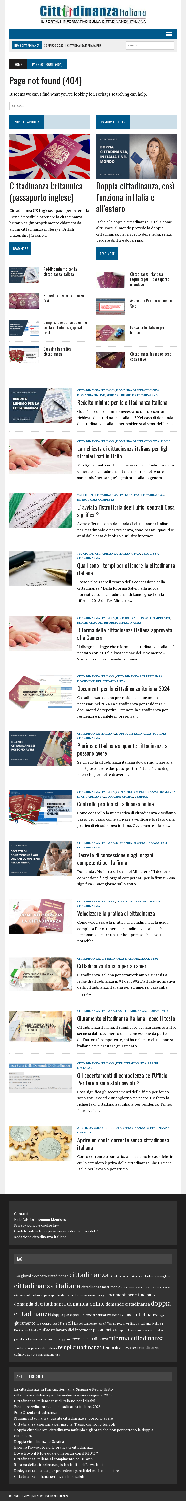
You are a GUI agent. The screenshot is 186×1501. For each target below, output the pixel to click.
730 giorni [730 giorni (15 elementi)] (22, 1275)
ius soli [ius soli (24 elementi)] (65, 1323)
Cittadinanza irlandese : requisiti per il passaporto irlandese (149, 279)
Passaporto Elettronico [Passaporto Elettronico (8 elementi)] (128, 1330)
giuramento (157, 1011)
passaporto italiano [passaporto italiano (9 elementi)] (153, 1330)
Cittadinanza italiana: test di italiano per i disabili (55, 1401)
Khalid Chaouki (89, 623)
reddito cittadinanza (122, 395)
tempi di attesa (128, 901)
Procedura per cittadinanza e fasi (64, 298)
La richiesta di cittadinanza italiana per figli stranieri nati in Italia (122, 452)
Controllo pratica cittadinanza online (115, 804)
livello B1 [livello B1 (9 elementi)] (157, 1323)
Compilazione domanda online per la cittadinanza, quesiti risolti (65, 328)
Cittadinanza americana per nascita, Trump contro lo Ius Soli (64, 1424)
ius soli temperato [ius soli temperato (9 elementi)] (85, 1323)
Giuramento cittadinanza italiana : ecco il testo (126, 1018)
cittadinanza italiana (96, 390)
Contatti (21, 1213)
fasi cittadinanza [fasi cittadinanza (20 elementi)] (141, 1314)
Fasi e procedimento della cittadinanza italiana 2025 (57, 1406)
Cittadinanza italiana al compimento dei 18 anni (53, 1459)
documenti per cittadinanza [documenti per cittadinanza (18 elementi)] (132, 1295)
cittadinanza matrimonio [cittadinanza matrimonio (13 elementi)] (100, 1287)
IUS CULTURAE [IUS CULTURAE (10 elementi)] (47, 1323)
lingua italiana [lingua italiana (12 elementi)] (140, 1323)
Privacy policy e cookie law (36, 1225)
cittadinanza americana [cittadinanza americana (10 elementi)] (125, 1276)
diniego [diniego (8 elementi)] (101, 1295)
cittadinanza (88, 958)
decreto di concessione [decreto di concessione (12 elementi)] (78, 1295)
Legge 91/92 (149, 958)
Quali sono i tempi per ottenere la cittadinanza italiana (126, 569)
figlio (165, 441)
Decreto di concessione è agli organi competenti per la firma (115, 858)
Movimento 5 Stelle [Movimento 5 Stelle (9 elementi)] (26, 1330)
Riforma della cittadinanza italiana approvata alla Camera (124, 634)
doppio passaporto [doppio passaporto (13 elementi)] (67, 1315)
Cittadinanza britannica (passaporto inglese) (46, 191)
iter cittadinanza (131, 1063)
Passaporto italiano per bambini (147, 330)
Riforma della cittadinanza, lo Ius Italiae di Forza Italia (59, 1465)
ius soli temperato (154, 618)
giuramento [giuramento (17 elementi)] (25, 1323)
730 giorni (85, 495)
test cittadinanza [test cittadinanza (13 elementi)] (145, 1348)
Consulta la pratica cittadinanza (57, 351)
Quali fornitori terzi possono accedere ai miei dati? (56, 1231)
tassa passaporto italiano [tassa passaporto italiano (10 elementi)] (40, 1348)
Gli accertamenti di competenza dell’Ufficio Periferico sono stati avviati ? (122, 1079)
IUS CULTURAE (126, 618)
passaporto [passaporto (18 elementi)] (103, 1330)
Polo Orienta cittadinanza (35, 1412)
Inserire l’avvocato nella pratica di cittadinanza (53, 1447)
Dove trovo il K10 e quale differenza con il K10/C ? (56, 1453)
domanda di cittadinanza (137, 390)
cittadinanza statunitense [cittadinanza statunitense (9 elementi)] (138, 1287)
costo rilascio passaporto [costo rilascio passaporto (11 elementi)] (42, 1295)
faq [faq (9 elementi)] (122, 1315)
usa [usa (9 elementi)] (57, 1355)
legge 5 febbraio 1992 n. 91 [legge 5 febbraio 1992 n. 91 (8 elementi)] (113, 1323)
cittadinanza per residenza (139, 676)
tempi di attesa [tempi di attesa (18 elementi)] (117, 1348)
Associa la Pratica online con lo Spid (153, 303)
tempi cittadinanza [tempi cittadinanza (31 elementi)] (80, 1347)
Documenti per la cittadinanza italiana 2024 (123, 688)
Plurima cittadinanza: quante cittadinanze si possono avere (122, 749)
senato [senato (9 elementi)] (18, 1348)
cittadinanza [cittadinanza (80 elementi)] (89, 1274)
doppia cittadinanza (133, 733)
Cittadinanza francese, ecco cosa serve (150, 356)
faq (137, 553)
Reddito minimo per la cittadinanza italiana (60, 271)
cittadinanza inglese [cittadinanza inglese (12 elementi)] (156, 1276)
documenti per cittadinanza (101, 681)
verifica (141, 797)
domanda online (119, 797)
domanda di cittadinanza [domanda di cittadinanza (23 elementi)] (40, 1304)
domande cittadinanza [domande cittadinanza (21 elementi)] (128, 1304)
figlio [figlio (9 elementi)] (162, 1315)
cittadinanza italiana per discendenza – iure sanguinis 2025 (63, 1395)
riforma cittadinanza (122, 623)
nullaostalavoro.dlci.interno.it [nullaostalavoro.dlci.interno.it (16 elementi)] (65, 1330)
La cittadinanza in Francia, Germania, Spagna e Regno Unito (63, 1389)
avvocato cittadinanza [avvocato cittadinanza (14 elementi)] (50, 1275)
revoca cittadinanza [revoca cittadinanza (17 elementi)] (90, 1339)
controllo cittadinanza (137, 792)
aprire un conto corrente (99, 1128)
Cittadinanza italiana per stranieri (112, 965)
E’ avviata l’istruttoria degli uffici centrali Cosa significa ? (125, 511)
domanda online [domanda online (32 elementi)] (86, 1303)
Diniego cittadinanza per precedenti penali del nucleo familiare (66, 1470)
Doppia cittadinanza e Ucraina (39, 1441)
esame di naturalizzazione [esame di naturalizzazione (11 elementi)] (101, 1315)
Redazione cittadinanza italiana (40, 1236)
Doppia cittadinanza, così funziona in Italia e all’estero (135, 197)
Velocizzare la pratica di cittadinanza (116, 913)
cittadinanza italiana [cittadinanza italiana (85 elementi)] (47, 1285)
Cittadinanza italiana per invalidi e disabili (49, 1476)
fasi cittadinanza (149, 495)
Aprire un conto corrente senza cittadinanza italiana (123, 1143)
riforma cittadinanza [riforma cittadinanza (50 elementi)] (136, 1338)
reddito (96, 395)
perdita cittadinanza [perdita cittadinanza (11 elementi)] (28, 1339)
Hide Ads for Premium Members (40, 1219)
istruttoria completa (95, 500)
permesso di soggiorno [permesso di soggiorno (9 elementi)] (57, 1339)
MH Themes (61, 1496)
